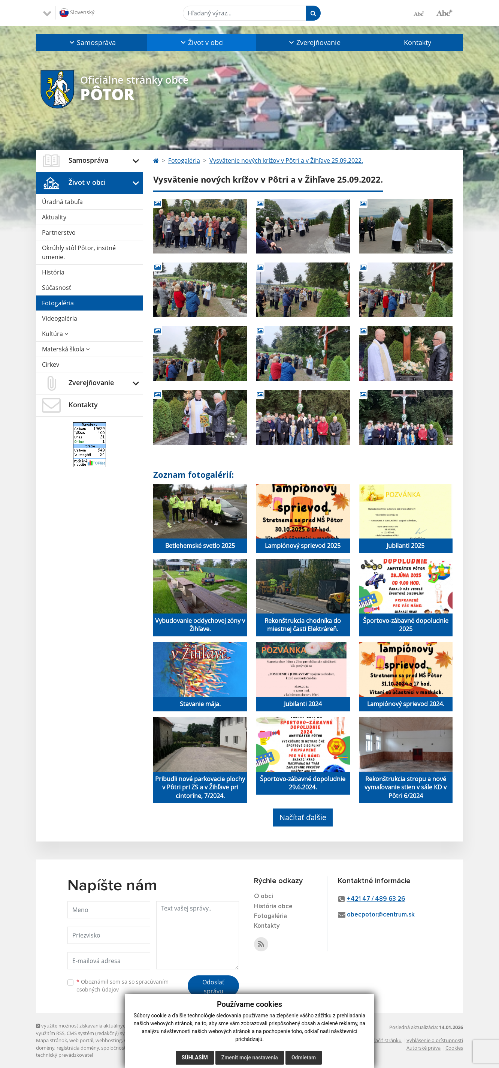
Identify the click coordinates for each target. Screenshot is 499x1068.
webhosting (109, 1040)
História (53, 272)
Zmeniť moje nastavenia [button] (249, 1057)
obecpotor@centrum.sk (381, 915)
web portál (81, 1040)
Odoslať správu (213, 986)
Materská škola (66, 349)
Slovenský (77, 12)
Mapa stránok (51, 1040)
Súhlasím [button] (195, 1057)
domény (45, 1047)
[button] (91, 42)
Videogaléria (59, 318)
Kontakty (417, 42)
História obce (273, 906)
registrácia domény (78, 1047)
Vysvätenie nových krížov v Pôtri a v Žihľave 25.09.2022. (286, 160)
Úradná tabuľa (62, 202)
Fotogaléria (58, 303)
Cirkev (50, 364)
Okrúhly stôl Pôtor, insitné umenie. (79, 252)
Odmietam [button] (303, 1057)
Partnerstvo (59, 232)
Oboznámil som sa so (122, 985)
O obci (263, 896)
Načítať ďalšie (302, 817)
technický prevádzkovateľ (64, 1055)
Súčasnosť (56, 288)
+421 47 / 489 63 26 (376, 899)
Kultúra (55, 334)
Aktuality (54, 217)
